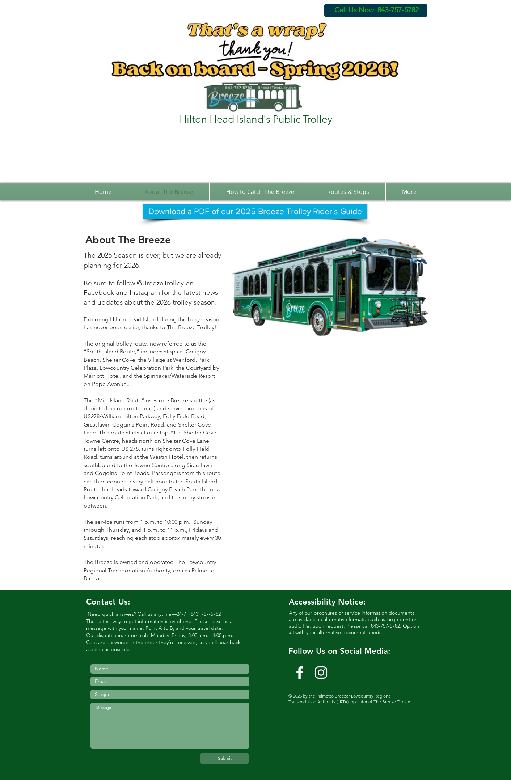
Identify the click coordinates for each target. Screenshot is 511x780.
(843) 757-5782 (205, 614)
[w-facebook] (299, 672)
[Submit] (224, 758)
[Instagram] (321, 672)
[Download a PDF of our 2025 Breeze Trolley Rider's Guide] (255, 211)
